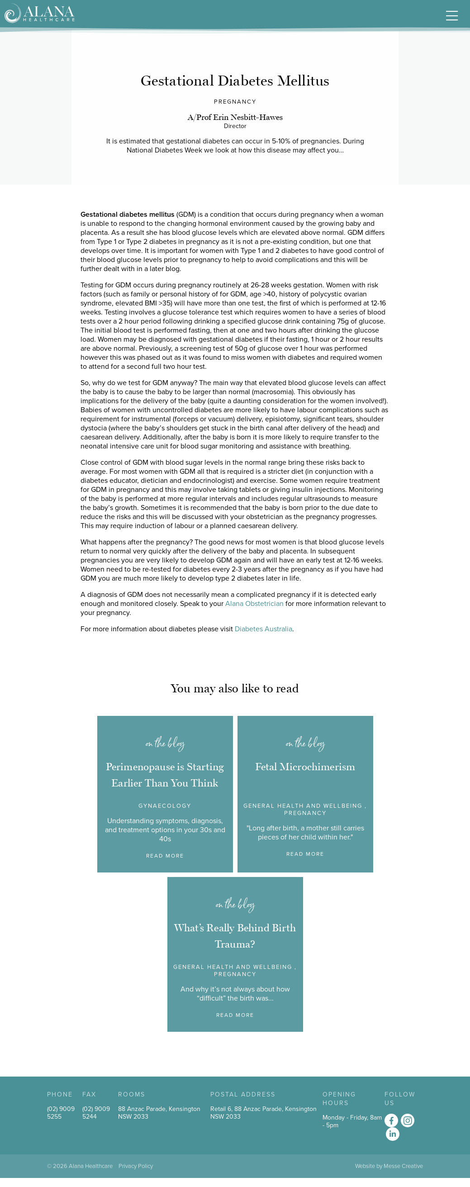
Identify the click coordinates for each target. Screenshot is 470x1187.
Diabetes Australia (263, 629)
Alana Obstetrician (254, 603)
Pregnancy (235, 101)
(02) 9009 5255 (61, 1112)
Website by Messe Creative (389, 1166)
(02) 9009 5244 (96, 1112)
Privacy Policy (136, 1166)
